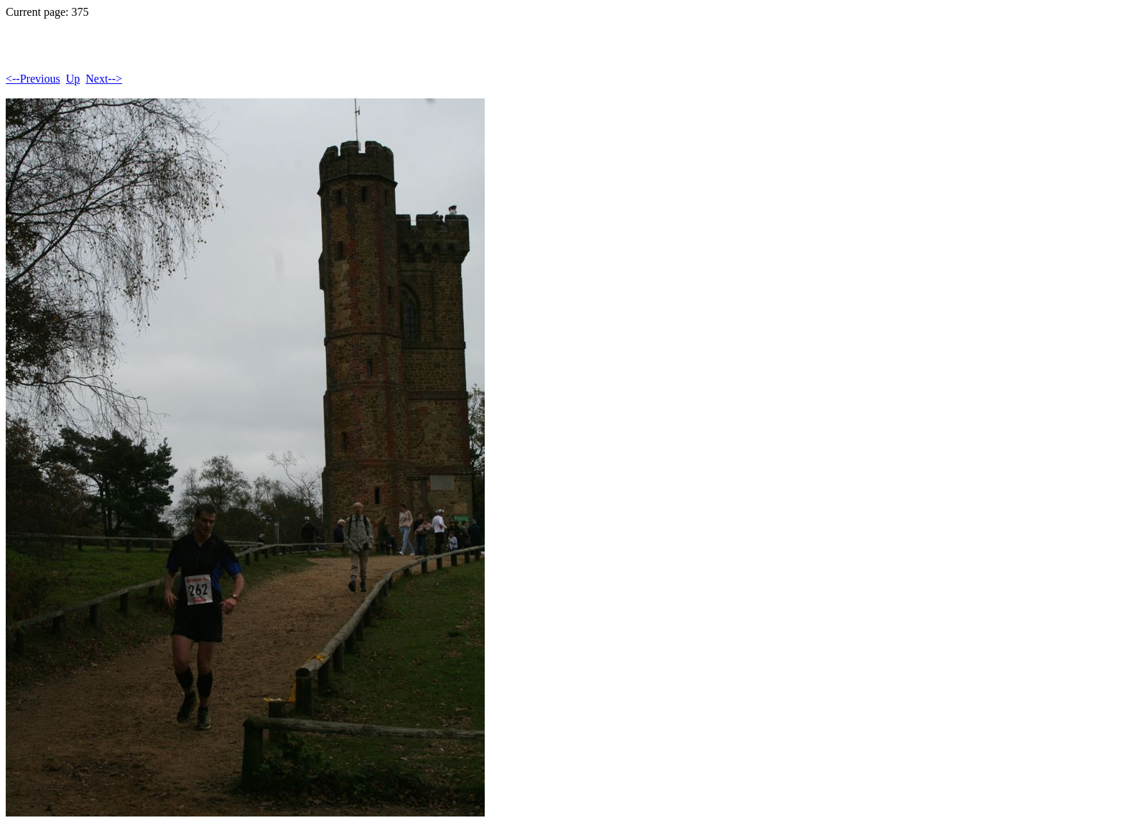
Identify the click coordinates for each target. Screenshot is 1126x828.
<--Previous (33, 79)
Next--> (103, 79)
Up (73, 79)
